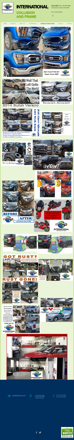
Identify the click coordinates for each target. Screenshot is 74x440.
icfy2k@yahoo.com (19, 396)
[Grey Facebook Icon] (52, 15)
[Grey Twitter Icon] (40, 432)
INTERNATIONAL (32, 6)
